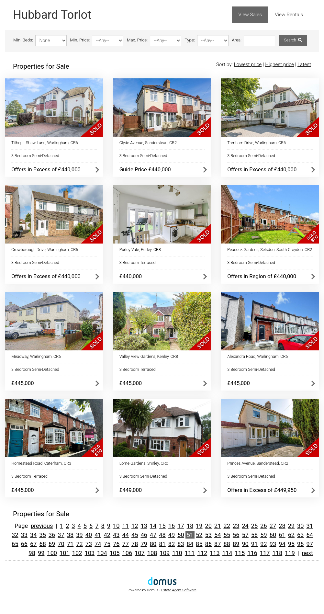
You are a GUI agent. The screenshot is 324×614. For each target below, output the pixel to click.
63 (300, 534)
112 (202, 553)
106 (127, 553)
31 (310, 525)
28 (282, 525)
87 (217, 543)
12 (134, 525)
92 (263, 543)
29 (291, 525)
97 (310, 543)
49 (171, 534)
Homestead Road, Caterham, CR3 (41, 463)
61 (282, 534)
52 (199, 534)
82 (171, 543)
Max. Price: (137, 40)
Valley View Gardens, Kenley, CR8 (148, 356)
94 (282, 543)
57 (245, 534)
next (307, 553)
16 (171, 525)
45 (134, 534)
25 (254, 525)
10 (116, 525)
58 (254, 534)
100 (52, 553)
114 (227, 553)
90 (245, 543)
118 (278, 553)
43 (116, 534)
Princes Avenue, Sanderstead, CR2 (257, 463)
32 (15, 534)
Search (293, 40)
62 (291, 534)
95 (291, 543)
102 (77, 553)
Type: (190, 40)
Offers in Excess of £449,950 (261, 490)
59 (263, 534)
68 (42, 543)
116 (252, 553)
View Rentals (289, 14)
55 (226, 534)
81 (162, 543)
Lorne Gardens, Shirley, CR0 (143, 463)
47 (153, 534)
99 (41, 553)
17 (180, 525)
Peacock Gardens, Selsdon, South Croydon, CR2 (269, 249)
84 (190, 543)
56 (236, 534)
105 (115, 553)
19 (199, 525)
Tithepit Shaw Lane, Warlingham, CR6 (44, 142)
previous (42, 525)
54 (217, 534)
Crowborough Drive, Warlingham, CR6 (44, 249)
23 (236, 525)
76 (116, 543)
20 (208, 525)
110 (177, 553)
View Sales (250, 14)
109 (165, 553)
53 (208, 534)
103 (89, 553)
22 (226, 525)
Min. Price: (80, 40)
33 (24, 534)
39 (79, 534)
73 (88, 543)
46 (143, 534)
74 (98, 543)
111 (190, 553)
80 (153, 543)
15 (162, 525)
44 (125, 534)
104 (102, 553)
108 (152, 553)
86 (208, 543)
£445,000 (22, 383)
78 (134, 543)
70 (61, 543)
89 (236, 543)
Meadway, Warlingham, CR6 (36, 356)
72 (79, 543)
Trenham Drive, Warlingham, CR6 (256, 142)
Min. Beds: (23, 40)
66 (24, 543)
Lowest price (248, 64)
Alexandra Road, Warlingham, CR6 (257, 356)
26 (263, 525)
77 (125, 543)
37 (61, 534)
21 (217, 525)
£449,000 (130, 490)
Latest (304, 64)
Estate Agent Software (178, 590)
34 (33, 534)
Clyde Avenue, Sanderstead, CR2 (148, 142)
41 (98, 534)
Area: (236, 40)
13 (143, 525)
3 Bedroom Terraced (137, 262)
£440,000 (130, 276)
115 (240, 553)
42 (107, 534)
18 (190, 525)
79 (143, 543)
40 (88, 534)
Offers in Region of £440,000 (261, 276)
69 (52, 543)
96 (300, 543)
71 (70, 543)
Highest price (279, 64)
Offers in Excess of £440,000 (46, 169)
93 (273, 543)
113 (215, 553)
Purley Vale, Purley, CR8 (140, 249)
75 (107, 543)
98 (32, 553)
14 (153, 525)
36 (52, 534)
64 (310, 534)
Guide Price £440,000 (145, 169)
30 (300, 525)
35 (42, 534)
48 (162, 534)
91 (254, 543)
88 (226, 543)
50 (180, 534)
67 (33, 543)
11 (125, 525)
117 (265, 553)
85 (199, 543)
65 (15, 543)
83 (180, 543)
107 (140, 553)
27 (273, 525)
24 (245, 525)
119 (290, 553)
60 (273, 534)
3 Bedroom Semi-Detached (35, 155)
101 (65, 553)
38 (70, 534)
